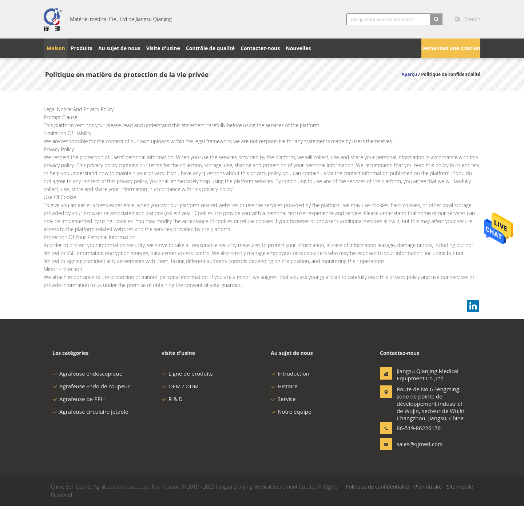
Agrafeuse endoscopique (87, 373)
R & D (172, 398)
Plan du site (428, 486)
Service (283, 398)
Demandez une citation (450, 48)
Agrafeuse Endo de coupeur (91, 386)
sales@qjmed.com (419, 444)
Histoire (284, 386)
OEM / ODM (180, 386)
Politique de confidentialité (377, 486)
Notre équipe (291, 411)
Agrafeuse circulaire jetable (90, 411)
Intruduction (290, 373)
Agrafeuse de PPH (78, 398)
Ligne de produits (187, 373)
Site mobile (459, 486)
